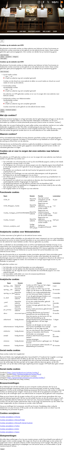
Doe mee (23, 31)
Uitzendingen (12, 31)
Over (55, 31)
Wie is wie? (47, 31)
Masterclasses (34, 31)
